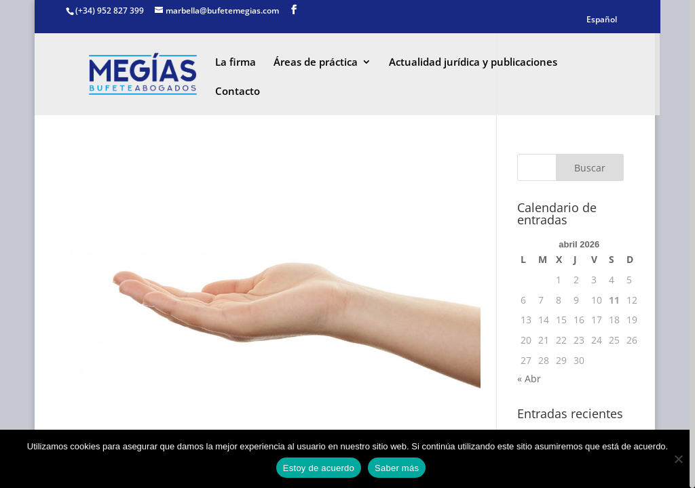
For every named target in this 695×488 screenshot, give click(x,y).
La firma (235, 62)
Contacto (237, 92)
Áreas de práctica (316, 62)
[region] (347, 244)
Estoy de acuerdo (318, 468)
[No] (678, 459)
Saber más (397, 468)
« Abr (529, 378)
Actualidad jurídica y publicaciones (473, 62)
